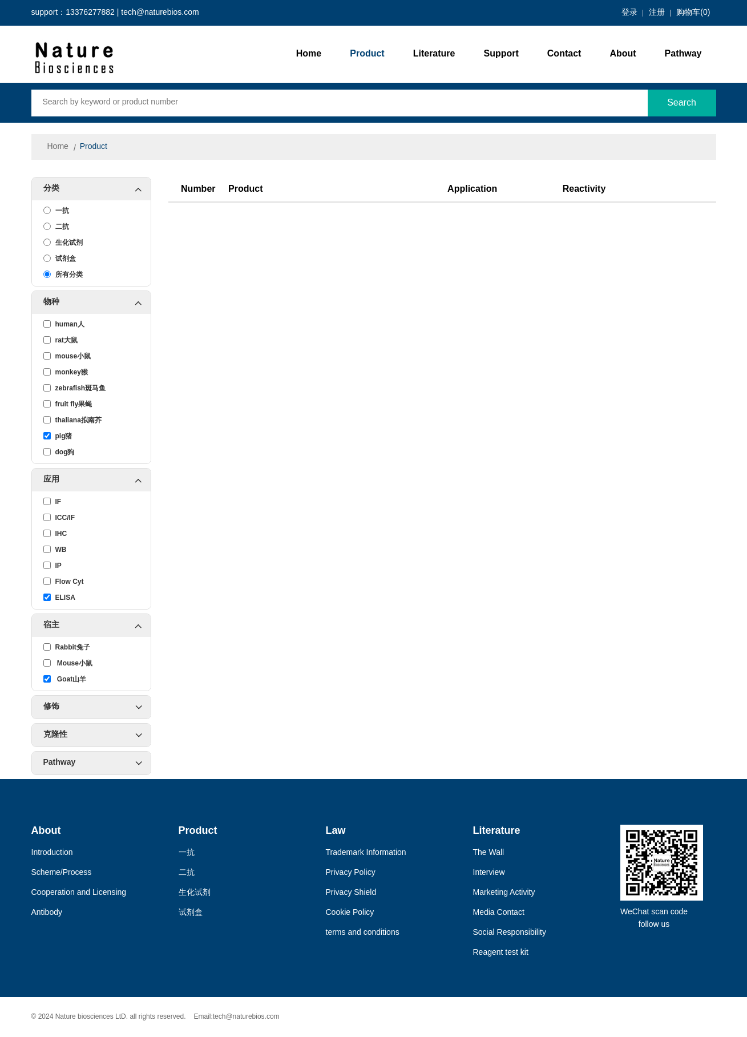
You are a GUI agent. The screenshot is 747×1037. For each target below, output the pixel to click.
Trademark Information (366, 853)
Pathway (683, 54)
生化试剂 (63, 243)
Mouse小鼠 (67, 663)
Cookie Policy (350, 913)
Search (681, 103)
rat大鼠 (60, 340)
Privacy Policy (350, 873)
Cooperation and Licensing (79, 893)
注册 (657, 13)
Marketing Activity (504, 893)
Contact (564, 54)
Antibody (46, 913)
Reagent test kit (500, 953)
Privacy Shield (351, 893)
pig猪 (57, 436)
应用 (97, 480)
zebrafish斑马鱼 (74, 388)
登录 (629, 13)
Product (367, 54)
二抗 (56, 227)
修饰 (92, 707)
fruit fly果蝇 (67, 404)
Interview (489, 873)
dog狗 (59, 452)
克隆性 (92, 735)
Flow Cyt (63, 582)
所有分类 (63, 275)
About (622, 54)
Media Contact (498, 913)
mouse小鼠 (67, 356)
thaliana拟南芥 (72, 420)
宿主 (97, 625)
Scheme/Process (61, 873)
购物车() (693, 13)
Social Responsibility (509, 933)
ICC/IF (59, 518)
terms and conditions (362, 933)
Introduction (52, 853)
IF (52, 502)
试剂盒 (59, 259)
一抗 (56, 211)
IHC (55, 534)
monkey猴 (65, 372)
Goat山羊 (65, 679)
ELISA (59, 598)
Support (500, 54)
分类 (97, 188)
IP (52, 566)
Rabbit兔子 (66, 647)
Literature (434, 54)
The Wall (488, 853)
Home (308, 54)
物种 (97, 302)
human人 (63, 324)
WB (55, 550)
